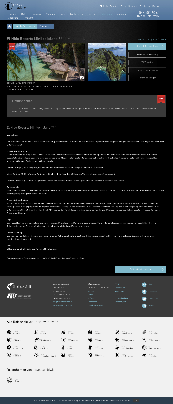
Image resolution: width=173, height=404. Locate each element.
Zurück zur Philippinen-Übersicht (152, 39)
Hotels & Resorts (24, 26)
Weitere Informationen (119, 401)
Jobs (117, 295)
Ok (136, 401)
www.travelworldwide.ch (62, 305)
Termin (90, 295)
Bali (23, 14)
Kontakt (155, 6)
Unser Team (92, 302)
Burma (91, 14)
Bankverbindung (121, 298)
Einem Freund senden (147, 70)
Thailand (11, 14)
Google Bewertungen (96, 305)
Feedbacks (145, 6)
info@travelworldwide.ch (62, 302)
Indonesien (35, 14)
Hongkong (28, 18)
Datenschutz (120, 288)
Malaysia (121, 14)
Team (123, 6)
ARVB (117, 284)
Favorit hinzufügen (147, 78)
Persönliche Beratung (147, 55)
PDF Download (147, 62)
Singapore (12, 18)
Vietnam (50, 14)
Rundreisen (45, 26)
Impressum (119, 291)
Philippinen (106, 14)
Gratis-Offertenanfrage (150, 46)
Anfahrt (91, 298)
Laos (62, 14)
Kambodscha (76, 14)
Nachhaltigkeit (120, 302)
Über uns (132, 6)
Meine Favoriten (110, 6)
